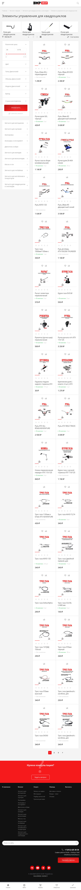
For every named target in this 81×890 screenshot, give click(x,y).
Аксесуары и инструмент (22, 803)
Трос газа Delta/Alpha (44, 603)
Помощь (52, 787)
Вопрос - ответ (53, 794)
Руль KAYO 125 (41, 205)
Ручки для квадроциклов (66, 33)
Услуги (36, 787)
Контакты (68, 787)
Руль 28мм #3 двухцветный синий (66, 206)
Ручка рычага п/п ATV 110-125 (67, 338)
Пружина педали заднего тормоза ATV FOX (43, 384)
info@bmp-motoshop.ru (71, 855)
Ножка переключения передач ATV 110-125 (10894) (44, 472)
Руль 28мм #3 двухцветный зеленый (67, 117)
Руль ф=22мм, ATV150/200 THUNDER (67, 250)
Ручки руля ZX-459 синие (65, 161)
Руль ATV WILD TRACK (66, 426)
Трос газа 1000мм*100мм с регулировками (42, 251)
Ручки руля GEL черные (41, 117)
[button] (36, 65)
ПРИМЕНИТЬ (15, 108)
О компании (6, 787)
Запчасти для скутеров (22, 796)
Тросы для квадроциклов (47, 33)
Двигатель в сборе (23, 807)
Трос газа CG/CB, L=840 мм (65, 604)
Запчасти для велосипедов (22, 815)
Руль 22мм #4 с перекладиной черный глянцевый (43, 74)
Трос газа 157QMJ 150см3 (42, 648)
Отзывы (51, 796)
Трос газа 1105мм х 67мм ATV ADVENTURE (44, 515)
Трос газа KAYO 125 (43, 558)
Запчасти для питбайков (22, 822)
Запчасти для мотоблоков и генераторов (22, 827)
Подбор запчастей (39, 796)
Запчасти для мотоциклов (22, 792)
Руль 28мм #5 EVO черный (65, 73)
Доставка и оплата (55, 791)
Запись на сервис (39, 791)
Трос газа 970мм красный (42, 692)
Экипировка (21, 800)
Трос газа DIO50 (41, 735)
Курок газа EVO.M (65, 293)
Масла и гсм (22, 819)
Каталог (20, 787)
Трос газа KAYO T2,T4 (66, 514)
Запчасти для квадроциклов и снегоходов (23, 833)
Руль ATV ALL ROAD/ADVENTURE (42, 427)
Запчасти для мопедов (22, 811)
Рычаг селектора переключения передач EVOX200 (42, 295)
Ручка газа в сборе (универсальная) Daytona (42, 162)
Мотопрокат (37, 794)
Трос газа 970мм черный (65, 648)
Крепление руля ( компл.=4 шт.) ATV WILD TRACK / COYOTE (67, 384)
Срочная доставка (39, 799)
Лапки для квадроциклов (28, 33)
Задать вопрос (40, 777)
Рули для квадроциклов (9, 33)
